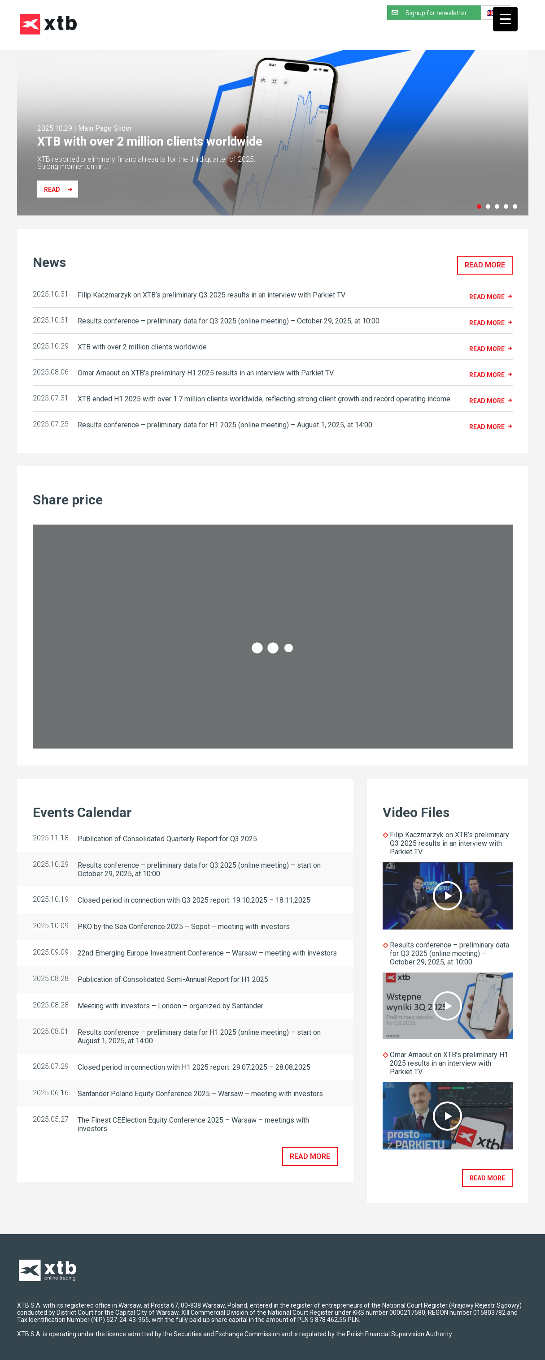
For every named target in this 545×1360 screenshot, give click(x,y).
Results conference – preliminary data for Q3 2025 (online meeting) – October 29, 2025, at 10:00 (449, 953)
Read (52, 189)
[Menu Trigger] (505, 19)
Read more (485, 265)
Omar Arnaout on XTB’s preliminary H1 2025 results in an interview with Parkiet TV (449, 1063)
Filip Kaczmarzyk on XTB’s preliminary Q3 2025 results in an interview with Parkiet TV (449, 843)
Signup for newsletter (436, 13)
